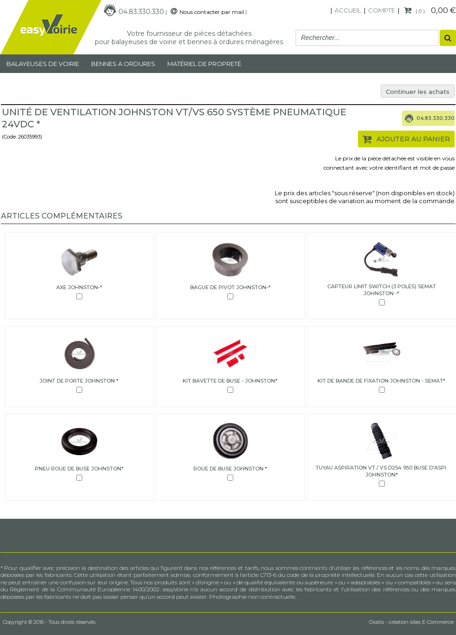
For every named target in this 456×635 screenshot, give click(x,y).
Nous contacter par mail (211, 11)
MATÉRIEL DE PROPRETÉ (204, 63)
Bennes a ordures (123, 63)
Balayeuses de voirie (43, 63)
